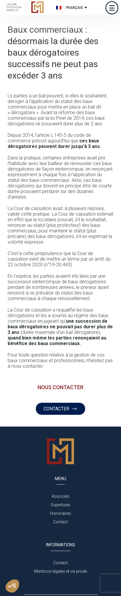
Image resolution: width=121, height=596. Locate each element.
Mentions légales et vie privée (60, 571)
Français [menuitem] (74, 8)
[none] (71, 7)
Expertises (60, 504)
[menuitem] (71, 7)
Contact (60, 522)
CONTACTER (60, 409)
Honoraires (60, 513)
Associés (60, 496)
